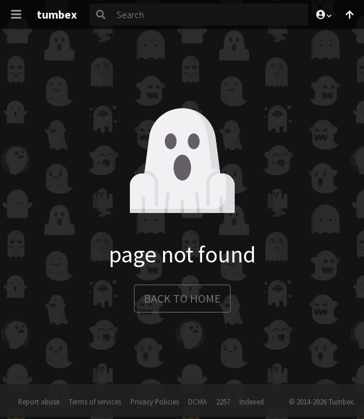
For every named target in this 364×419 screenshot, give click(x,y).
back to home (182, 298)
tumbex (57, 14)
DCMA (197, 401)
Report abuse (38, 401)
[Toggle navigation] (16, 14)
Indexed (251, 401)
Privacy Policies (154, 401)
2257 (223, 401)
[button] (323, 14)
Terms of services (95, 401)
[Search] (210, 14)
